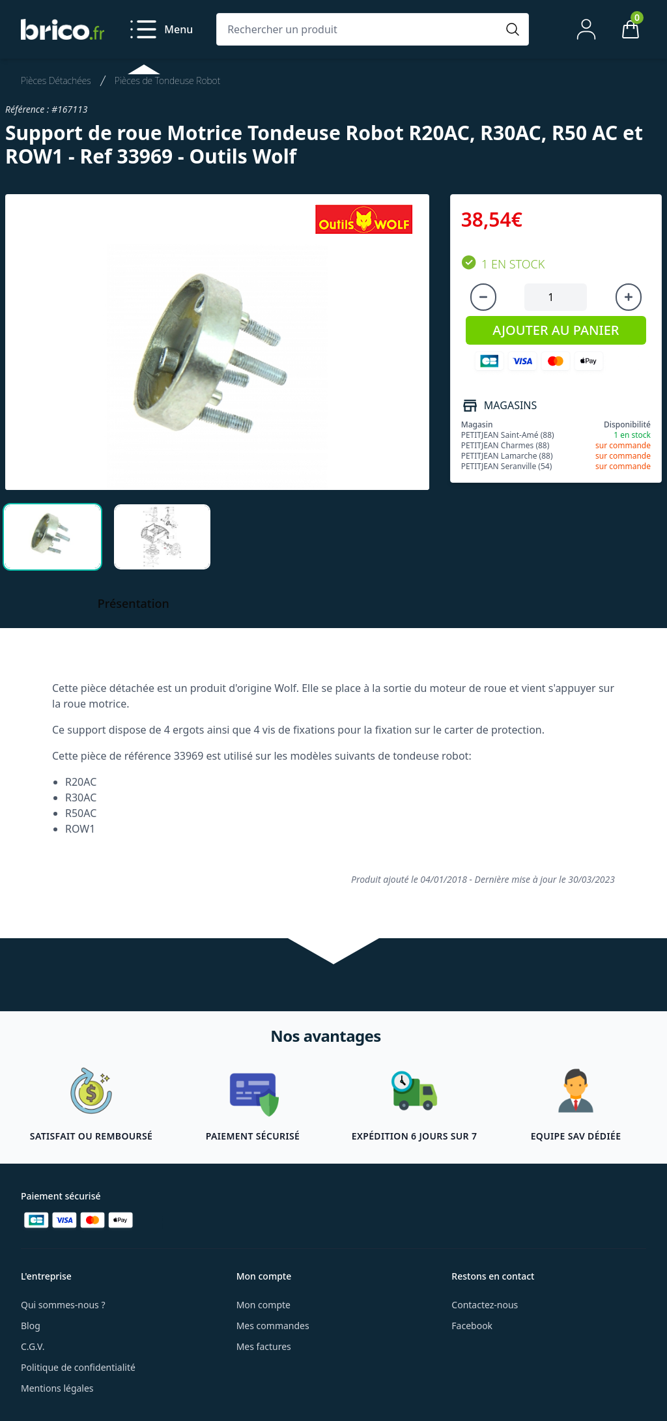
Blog (30, 1325)
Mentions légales (57, 1388)
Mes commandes (272, 1325)
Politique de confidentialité (78, 1367)
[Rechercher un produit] (360, 29)
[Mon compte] (586, 29)
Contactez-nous (484, 1305)
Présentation (133, 603)
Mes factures (263, 1346)
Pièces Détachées (56, 80)
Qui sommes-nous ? (63, 1305)
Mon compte (263, 1305)
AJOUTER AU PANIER (555, 330)
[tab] (52, 537)
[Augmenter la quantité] (629, 297)
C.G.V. (32, 1346)
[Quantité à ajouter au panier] (555, 297)
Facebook (471, 1325)
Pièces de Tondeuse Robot (167, 80)
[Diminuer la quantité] (483, 297)
